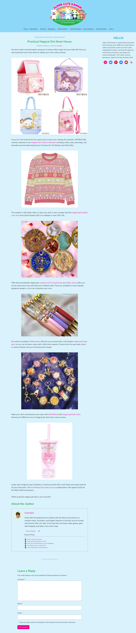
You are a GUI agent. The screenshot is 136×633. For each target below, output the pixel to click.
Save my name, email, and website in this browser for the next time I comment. (47, 622)
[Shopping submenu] (55, 29)
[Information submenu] (38, 29)
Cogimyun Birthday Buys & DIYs (36, 541)
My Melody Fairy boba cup (42, 487)
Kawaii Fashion (59, 37)
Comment (21, 579)
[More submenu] (113, 29)
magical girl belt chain (71, 414)
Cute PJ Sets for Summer (34, 539)
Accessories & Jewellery (43, 37)
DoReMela (52, 414)
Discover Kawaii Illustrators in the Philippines (40, 543)
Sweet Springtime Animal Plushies (37, 547)
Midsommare (35, 341)
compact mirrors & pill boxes (51, 283)
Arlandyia (59, 46)
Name (20, 604)
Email (19, 613)
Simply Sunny (71, 283)
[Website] (39, 531)
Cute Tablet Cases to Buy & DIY (36, 545)
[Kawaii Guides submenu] (107, 29)
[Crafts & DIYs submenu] (68, 29)
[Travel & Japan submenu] (94, 29)
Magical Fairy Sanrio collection (43, 142)
